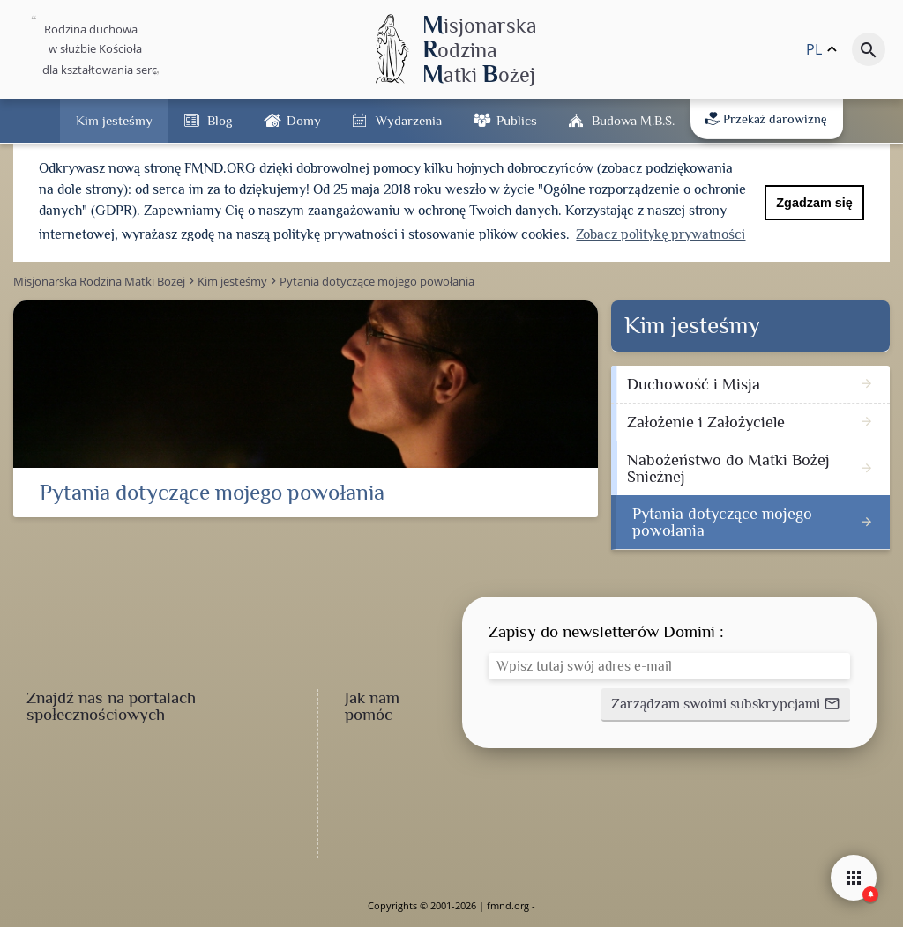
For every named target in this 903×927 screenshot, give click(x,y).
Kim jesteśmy (114, 120)
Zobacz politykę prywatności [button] (660, 234)
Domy (304, 120)
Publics (516, 120)
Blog (219, 120)
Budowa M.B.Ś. (633, 120)
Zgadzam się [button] (814, 203)
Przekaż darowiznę (766, 119)
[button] (725, 705)
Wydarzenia (409, 120)
